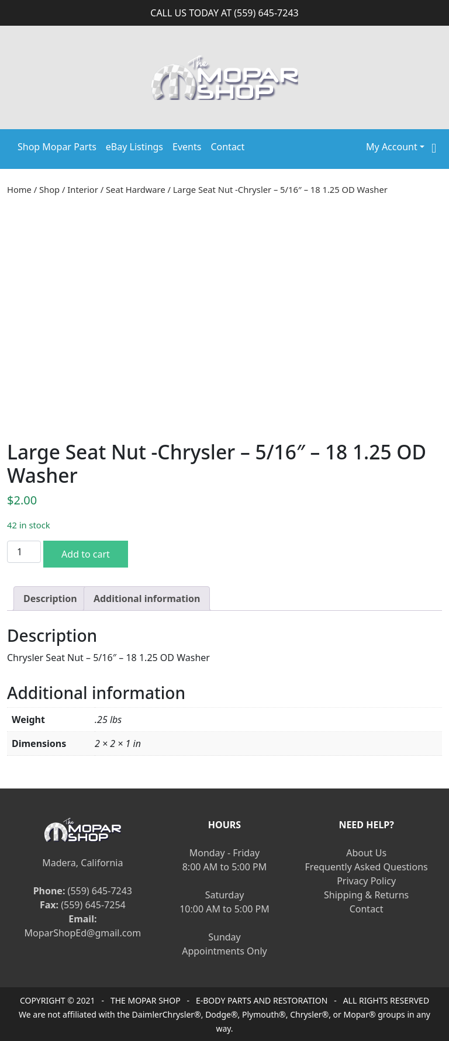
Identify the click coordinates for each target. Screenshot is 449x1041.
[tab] (50, 598)
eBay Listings (134, 146)
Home (19, 189)
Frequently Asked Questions (366, 866)
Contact (227, 146)
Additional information (147, 598)
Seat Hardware (135, 189)
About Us (366, 852)
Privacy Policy (366, 880)
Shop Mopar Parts (57, 146)
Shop (49, 189)
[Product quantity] (24, 552)
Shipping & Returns (366, 894)
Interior (82, 189)
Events (186, 146)
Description (50, 598)
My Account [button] (391, 146)
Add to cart (85, 554)
